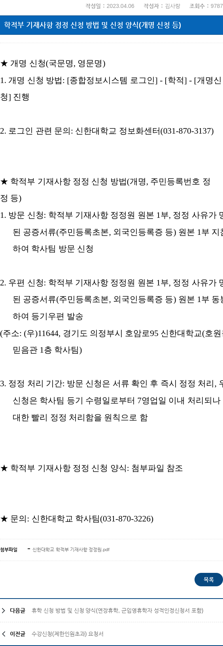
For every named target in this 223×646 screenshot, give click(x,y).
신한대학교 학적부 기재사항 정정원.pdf (70, 549)
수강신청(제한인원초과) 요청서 (68, 634)
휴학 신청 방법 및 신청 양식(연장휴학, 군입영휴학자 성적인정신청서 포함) (117, 610)
